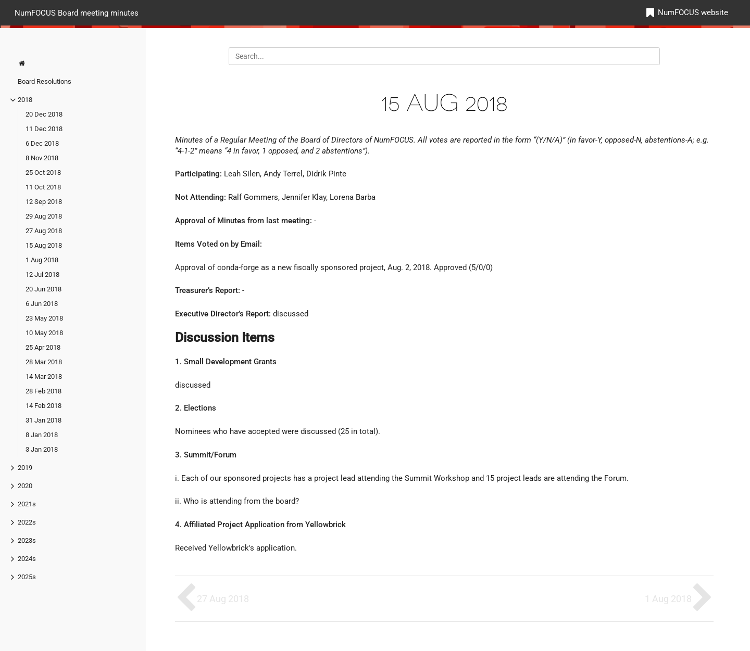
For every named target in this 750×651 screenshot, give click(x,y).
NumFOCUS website (693, 12)
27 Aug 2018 (44, 231)
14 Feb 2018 (43, 406)
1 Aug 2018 (42, 260)
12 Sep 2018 (44, 202)
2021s (27, 504)
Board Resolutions (44, 81)
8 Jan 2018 (42, 435)
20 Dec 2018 (44, 114)
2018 (25, 100)
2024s (27, 559)
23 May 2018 (44, 318)
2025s (27, 577)
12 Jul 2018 (42, 274)
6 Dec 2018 (42, 143)
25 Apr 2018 (43, 347)
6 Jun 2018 (42, 304)
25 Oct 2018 (43, 172)
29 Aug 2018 (44, 216)
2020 (25, 486)
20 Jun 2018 (43, 289)
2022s (27, 522)
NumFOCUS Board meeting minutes (77, 12)
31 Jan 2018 (43, 420)
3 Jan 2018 (42, 449)
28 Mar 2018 (44, 362)
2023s (27, 540)
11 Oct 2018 (43, 187)
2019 (25, 467)
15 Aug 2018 (44, 245)
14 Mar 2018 (44, 376)
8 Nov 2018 (42, 158)
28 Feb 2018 (43, 391)
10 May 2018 (44, 333)
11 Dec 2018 (44, 129)
